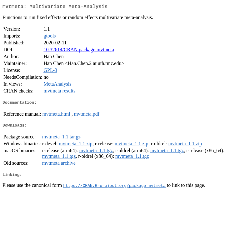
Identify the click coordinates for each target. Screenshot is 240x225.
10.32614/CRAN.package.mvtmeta (78, 50)
